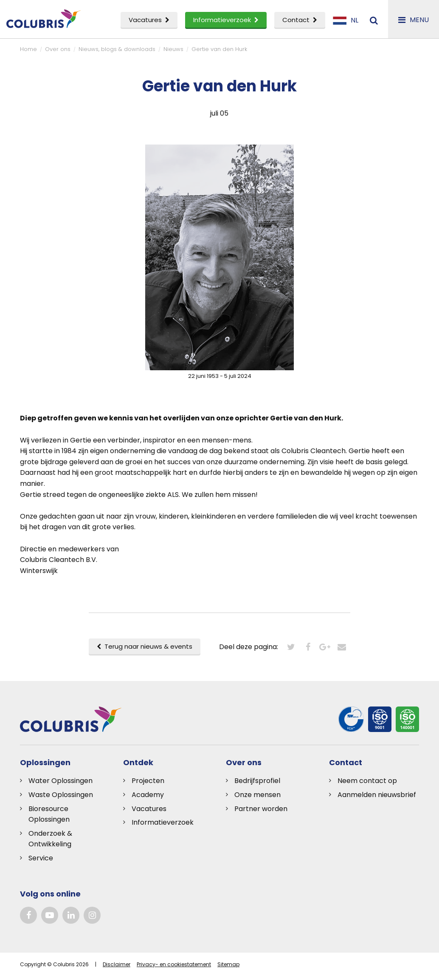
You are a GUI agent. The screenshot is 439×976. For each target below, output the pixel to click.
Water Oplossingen (60, 781)
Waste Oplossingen (60, 795)
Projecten (148, 781)
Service (40, 858)
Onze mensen (257, 795)
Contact (299, 19)
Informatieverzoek (226, 19)
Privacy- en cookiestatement (174, 964)
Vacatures (149, 19)
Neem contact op (367, 781)
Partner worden (260, 809)
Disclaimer (116, 964)
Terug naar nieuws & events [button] (144, 646)
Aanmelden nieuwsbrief (377, 795)
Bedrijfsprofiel (257, 781)
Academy (148, 795)
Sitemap (228, 964)
